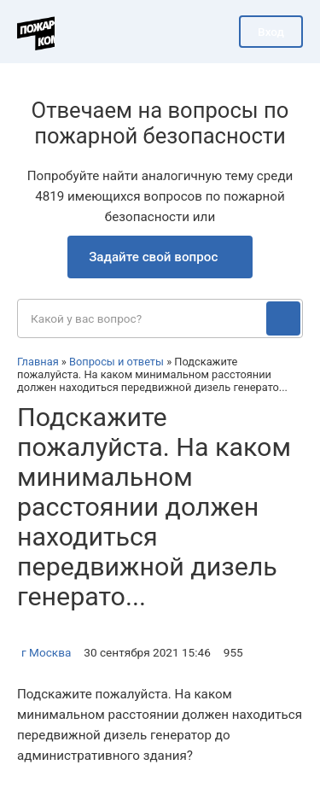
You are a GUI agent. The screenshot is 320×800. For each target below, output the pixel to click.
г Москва (46, 652)
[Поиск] (283, 318)
